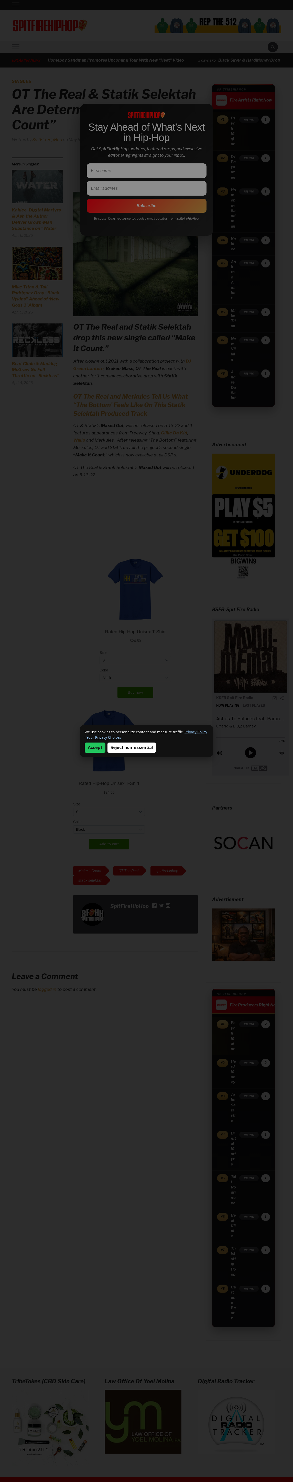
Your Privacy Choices (103, 737)
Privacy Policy (196, 731)
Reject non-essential (132, 747)
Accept (95, 747)
